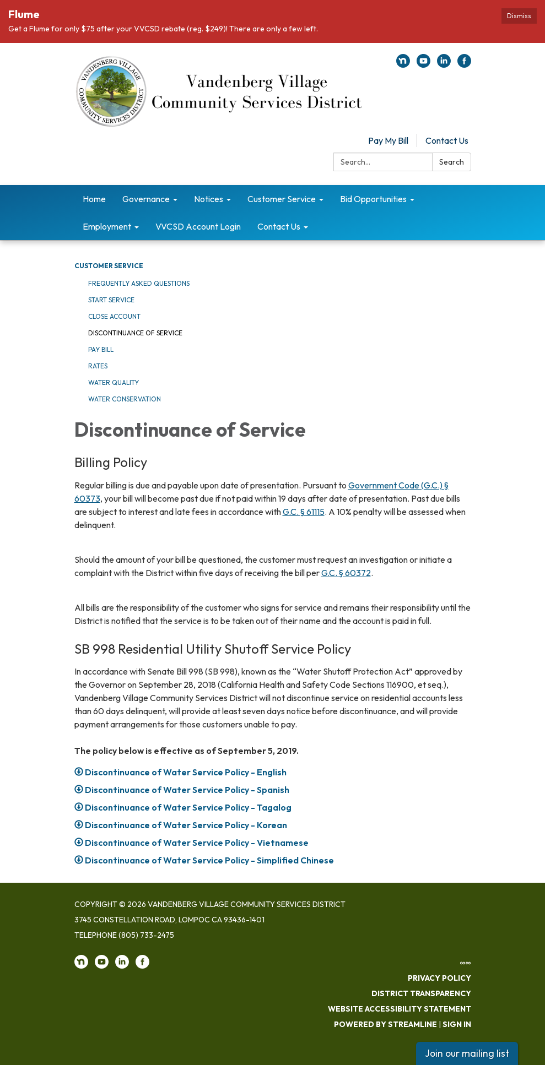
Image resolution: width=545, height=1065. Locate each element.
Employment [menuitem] (107, 226)
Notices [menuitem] (208, 198)
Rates (97, 366)
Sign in (457, 1024)
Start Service (111, 300)
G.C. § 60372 (346, 572)
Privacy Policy (439, 978)
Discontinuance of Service (135, 333)
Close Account (114, 316)
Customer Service (108, 266)
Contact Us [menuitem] (278, 226)
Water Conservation (124, 399)
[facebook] (464, 64)
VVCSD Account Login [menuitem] (198, 226)
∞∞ (465, 963)
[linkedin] (444, 64)
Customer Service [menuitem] (281, 198)
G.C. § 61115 (304, 511)
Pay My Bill (388, 140)
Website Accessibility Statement (399, 1009)
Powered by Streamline (385, 1024)
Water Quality (113, 382)
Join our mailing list (467, 1053)
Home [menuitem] (94, 198)
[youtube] (423, 64)
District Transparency (421, 993)
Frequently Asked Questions (139, 283)
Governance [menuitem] (146, 198)
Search (451, 162)
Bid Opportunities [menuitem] (373, 198)
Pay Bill (101, 349)
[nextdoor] (403, 64)
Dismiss (519, 16)
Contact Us (446, 140)
